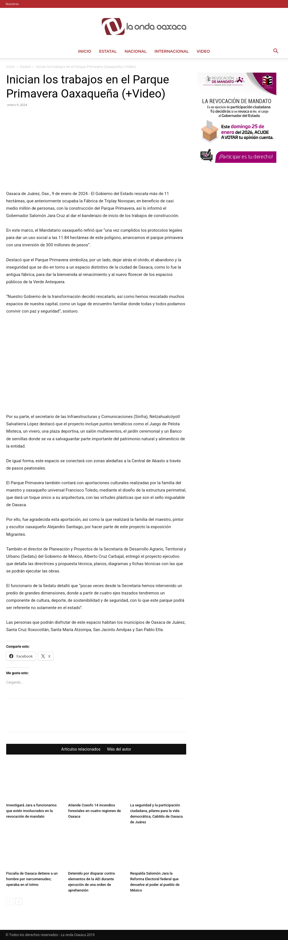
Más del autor (119, 749)
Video (203, 51)
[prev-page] (9, 901)
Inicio (84, 51)
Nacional (136, 51)
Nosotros (12, 4)
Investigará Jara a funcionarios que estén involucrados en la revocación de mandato (31, 811)
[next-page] (18, 901)
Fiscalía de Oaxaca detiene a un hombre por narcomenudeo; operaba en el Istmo (32, 879)
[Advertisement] (239, 215)
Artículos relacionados (81, 749)
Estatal (108, 51)
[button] (275, 51)
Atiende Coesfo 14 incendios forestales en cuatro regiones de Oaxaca (94, 811)
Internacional (171, 51)
